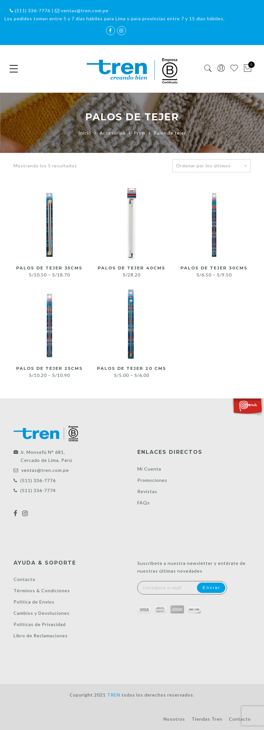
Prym (139, 133)
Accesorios (112, 133)
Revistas (147, 491)
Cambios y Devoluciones (42, 613)
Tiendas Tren (206, 719)
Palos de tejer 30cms (214, 267)
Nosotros (174, 719)
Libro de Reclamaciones (41, 635)
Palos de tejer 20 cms (131, 368)
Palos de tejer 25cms (49, 368)
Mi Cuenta (149, 469)
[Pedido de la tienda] (211, 165)
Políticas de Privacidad (40, 624)
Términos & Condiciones (42, 590)
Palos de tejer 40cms (131, 267)
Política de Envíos (34, 601)
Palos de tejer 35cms (49, 267)
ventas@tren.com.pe (45, 470)
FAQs (143, 502)
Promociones (152, 480)
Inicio (84, 133)
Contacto (24, 579)
